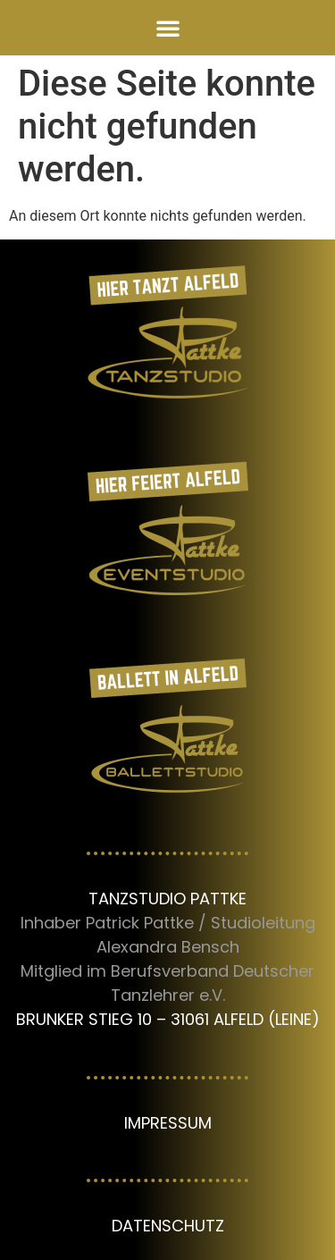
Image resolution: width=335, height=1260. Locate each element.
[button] (168, 27)
